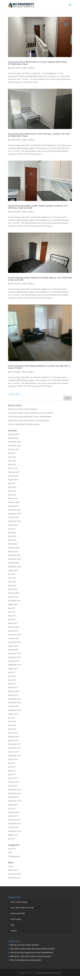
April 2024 (12, 495)
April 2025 (12, 464)
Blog (12, 925)
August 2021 (13, 604)
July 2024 (11, 483)
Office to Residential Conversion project (24, 424)
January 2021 (13, 631)
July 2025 (11, 453)
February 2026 (13, 434)
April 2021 (12, 619)
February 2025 (13, 472)
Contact (13, 930)
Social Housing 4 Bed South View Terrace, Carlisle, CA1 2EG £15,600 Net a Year (39, 134)
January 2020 (13, 649)
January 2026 (13, 438)
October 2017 (13, 752)
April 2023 (12, 540)
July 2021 (11, 608)
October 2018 (13, 706)
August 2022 (13, 570)
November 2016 (14, 793)
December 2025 (14, 442)
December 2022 (14, 555)
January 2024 (13, 506)
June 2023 (12, 532)
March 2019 (12, 687)
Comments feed (14, 874)
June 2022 (12, 578)
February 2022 (13, 593)
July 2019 (11, 672)
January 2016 (13, 816)
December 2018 (14, 699)
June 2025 (12, 457)
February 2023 (13, 547)
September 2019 (14, 665)
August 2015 (13, 835)
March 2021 (12, 623)
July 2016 (11, 808)
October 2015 (13, 827)
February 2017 (13, 782)
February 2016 (13, 812)
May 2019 (12, 680)
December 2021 (14, 600)
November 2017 (14, 748)
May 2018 (12, 725)
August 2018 (13, 714)
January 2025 (13, 476)
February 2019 (13, 691)
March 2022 (12, 589)
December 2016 (14, 789)
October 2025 (13, 449)
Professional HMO (17, 913)
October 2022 (13, 563)
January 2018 (13, 740)
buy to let (11, 849)
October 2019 (13, 661)
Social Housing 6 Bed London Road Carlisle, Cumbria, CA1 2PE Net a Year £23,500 (38, 206)
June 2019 (12, 676)
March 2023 (12, 544)
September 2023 (14, 521)
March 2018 (12, 733)
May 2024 (12, 491)
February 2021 (13, 627)
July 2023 (11, 529)
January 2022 (13, 597)
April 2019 (12, 683)
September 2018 (14, 710)
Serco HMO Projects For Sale (22, 907)
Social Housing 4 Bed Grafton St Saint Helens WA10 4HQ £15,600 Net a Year (37, 63)
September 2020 (14, 642)
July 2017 (11, 763)
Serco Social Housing (18, 902)
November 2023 (14, 513)
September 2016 (14, 801)
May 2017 (12, 770)
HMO (10, 852)
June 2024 (12, 487)
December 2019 (14, 653)
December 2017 (14, 744)
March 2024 (12, 498)
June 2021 (12, 612)
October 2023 (13, 517)
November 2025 (14, 445)
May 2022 (12, 581)
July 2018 (11, 718)
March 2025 (12, 468)
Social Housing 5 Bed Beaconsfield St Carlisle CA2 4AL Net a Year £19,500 (39, 367)
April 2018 (12, 729)
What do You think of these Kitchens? (23, 409)
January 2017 (13, 786)
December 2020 (14, 634)
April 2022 (12, 585)
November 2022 (14, 559)
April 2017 (12, 774)
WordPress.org (14, 877)
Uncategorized (14, 856)
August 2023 (13, 525)
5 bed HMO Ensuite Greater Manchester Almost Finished (30, 413)
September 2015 (14, 831)
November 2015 (14, 823)
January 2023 (13, 551)
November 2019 (14, 657)
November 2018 (14, 702)
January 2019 (13, 695)
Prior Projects (15, 919)
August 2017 (13, 759)
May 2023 (12, 536)
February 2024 (13, 502)
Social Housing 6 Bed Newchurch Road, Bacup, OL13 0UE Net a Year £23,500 (40, 278)
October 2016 (13, 797)
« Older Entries (14, 394)
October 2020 (13, 638)
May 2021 (12, 615)
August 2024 (13, 479)
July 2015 (11, 838)
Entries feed (12, 870)
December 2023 (14, 510)
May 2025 (12, 460)
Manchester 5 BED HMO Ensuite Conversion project (29, 420)
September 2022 (14, 566)
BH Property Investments (50, 973)
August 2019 (13, 668)
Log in (10, 866)
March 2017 (12, 778)
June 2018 (12, 721)
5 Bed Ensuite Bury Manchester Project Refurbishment (29, 416)
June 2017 (12, 767)
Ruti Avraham (15, 68)
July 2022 (11, 574)
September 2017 (14, 755)
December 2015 (14, 820)
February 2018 (13, 736)
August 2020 (13, 646)
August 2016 (13, 804)
